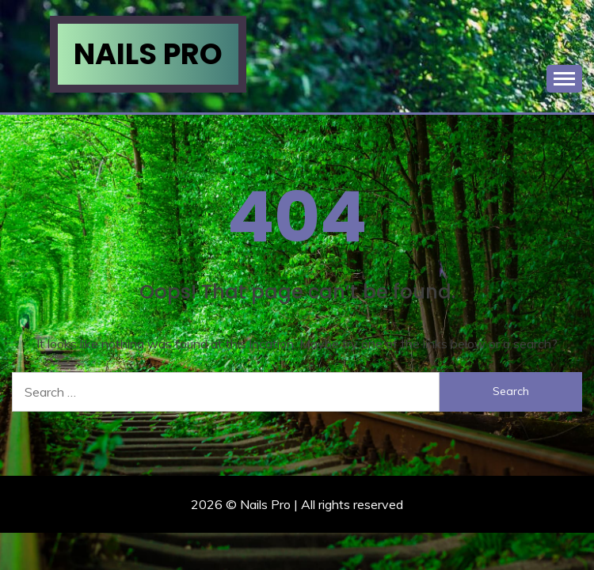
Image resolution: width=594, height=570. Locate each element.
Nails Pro (148, 53)
